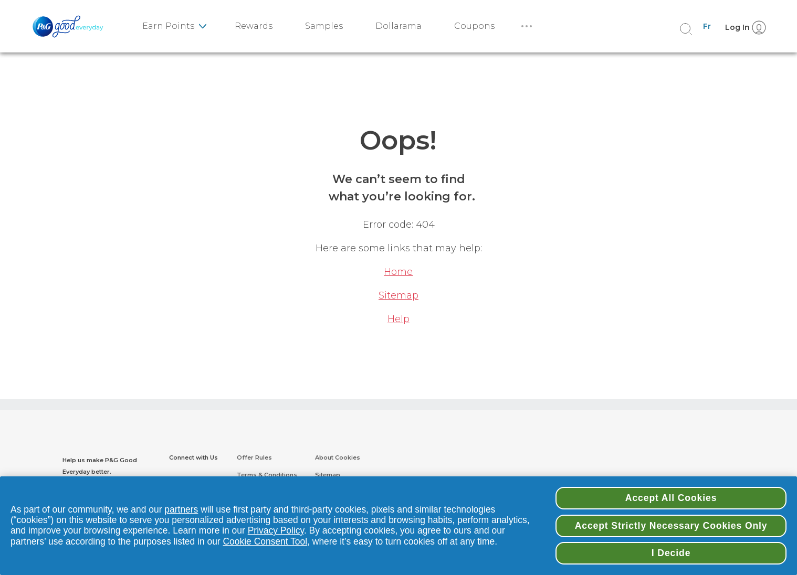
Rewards (253, 26)
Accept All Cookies (671, 498)
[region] (398, 525)
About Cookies (337, 457)
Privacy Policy (276, 530)
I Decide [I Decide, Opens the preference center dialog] (671, 553)
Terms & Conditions (267, 474)
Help (398, 319)
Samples (324, 26)
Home (398, 272)
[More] (529, 26)
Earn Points (168, 26)
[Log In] (742, 26)
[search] (686, 29)
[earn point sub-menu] (202, 26)
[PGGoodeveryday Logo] (70, 26)
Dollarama (398, 26)
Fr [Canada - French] (707, 26)
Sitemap (398, 295)
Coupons (474, 26)
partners (181, 509)
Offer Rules (254, 457)
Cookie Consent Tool (265, 541)
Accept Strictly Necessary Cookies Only (671, 525)
